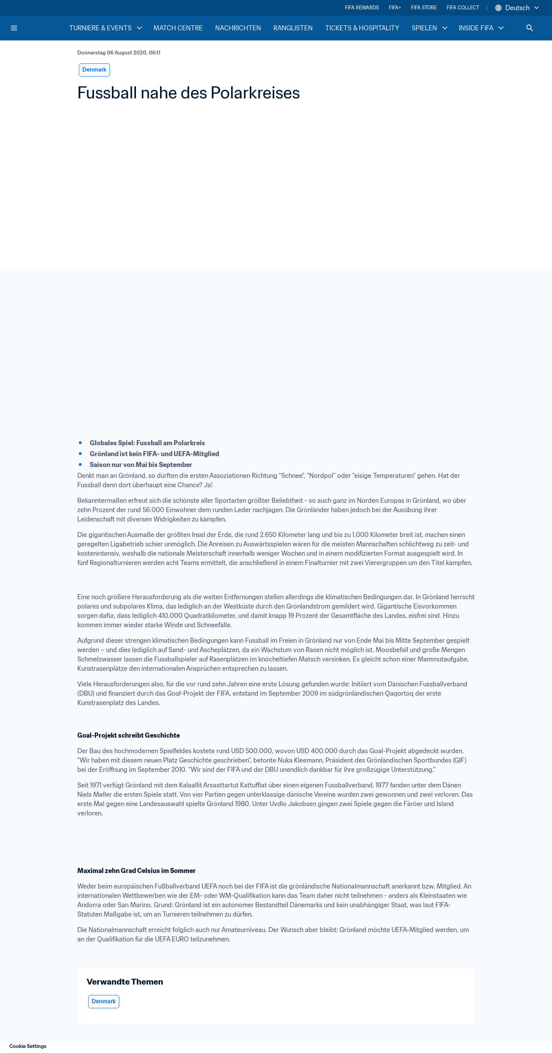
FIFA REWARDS (362, 7)
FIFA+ (395, 7)
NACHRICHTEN (238, 28)
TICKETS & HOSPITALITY (362, 28)
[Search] (530, 28)
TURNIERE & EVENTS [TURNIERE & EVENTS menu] (106, 28)
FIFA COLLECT (463, 7)
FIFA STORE (424, 7)
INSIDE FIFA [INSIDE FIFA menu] (482, 28)
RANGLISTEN (293, 28)
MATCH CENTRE (178, 28)
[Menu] (14, 28)
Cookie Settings (28, 1046)
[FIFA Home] (39, 28)
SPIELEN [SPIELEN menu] (430, 28)
